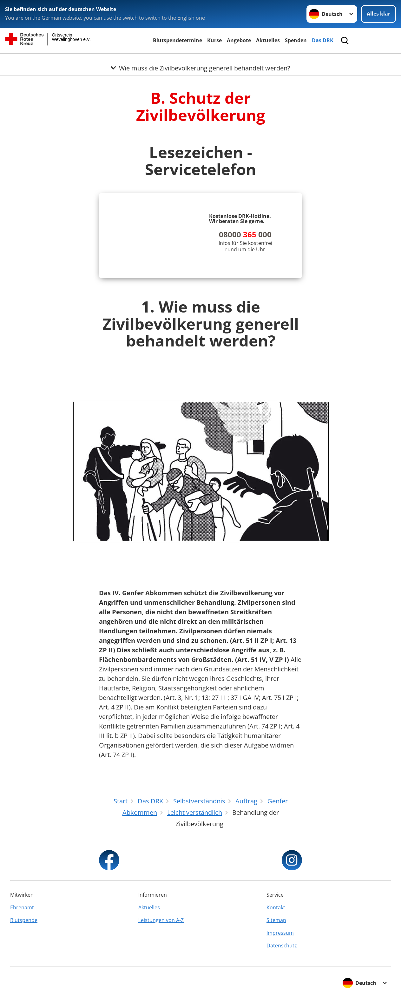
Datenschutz (281, 945)
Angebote (239, 40)
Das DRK (322, 40)
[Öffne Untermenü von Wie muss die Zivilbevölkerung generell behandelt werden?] (200, 61)
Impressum (280, 932)
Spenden (296, 40)
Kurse (214, 40)
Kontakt (275, 907)
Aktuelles (268, 40)
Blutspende (23, 920)
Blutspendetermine (177, 40)
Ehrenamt (22, 907)
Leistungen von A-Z (161, 920)
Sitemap (276, 920)
